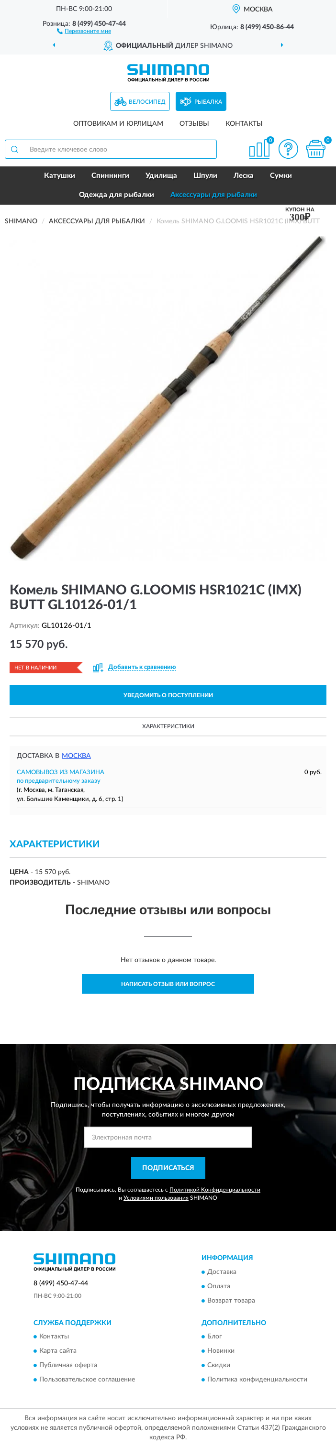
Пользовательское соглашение (87, 1380)
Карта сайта (58, 1351)
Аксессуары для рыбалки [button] (213, 194)
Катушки (59, 175)
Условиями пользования (156, 1198)
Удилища (161, 175)
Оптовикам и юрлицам (118, 124)
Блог (214, 1337)
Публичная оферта (68, 1365)
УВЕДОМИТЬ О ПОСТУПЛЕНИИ (168, 695)
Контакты (244, 124)
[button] (84, 30)
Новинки (221, 1351)
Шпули (205, 175)
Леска (244, 175)
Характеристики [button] (168, 726)
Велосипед (147, 102)
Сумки (281, 175)
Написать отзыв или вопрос (168, 984)
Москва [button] (76, 756)
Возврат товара (231, 1300)
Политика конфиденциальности (257, 1380)
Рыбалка (208, 102)
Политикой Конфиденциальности (214, 1190)
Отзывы (194, 124)
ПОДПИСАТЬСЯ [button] (168, 1168)
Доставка (221, 1272)
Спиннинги (110, 175)
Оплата (218, 1286)
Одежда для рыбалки (116, 194)
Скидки (218, 1365)
